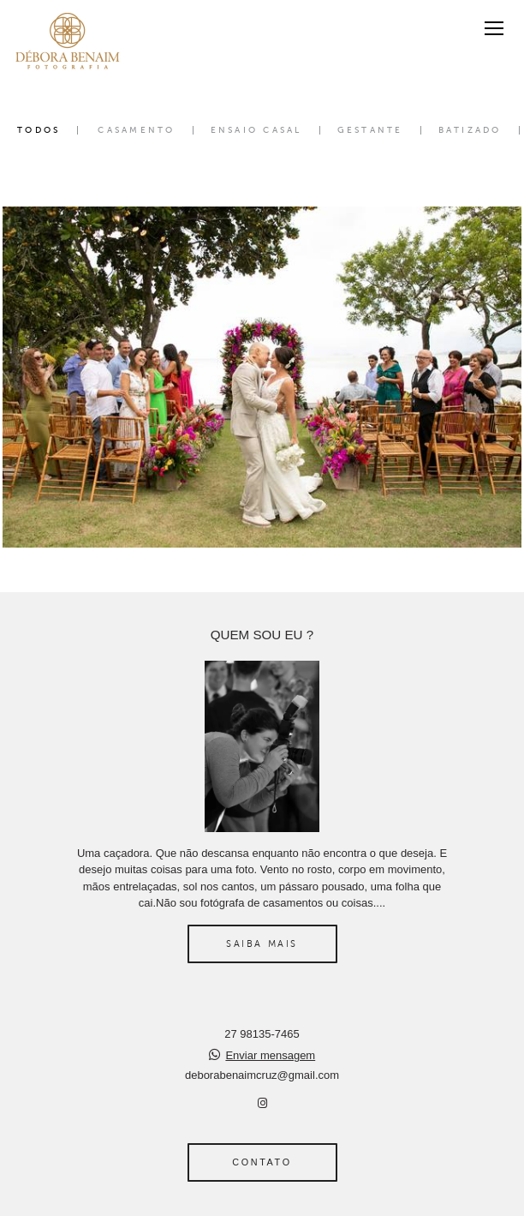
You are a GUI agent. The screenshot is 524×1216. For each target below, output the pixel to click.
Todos (38, 130)
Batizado (470, 130)
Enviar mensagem (270, 1055)
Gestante (370, 130)
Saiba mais (262, 943)
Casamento (136, 130)
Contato (261, 1162)
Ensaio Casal (256, 130)
